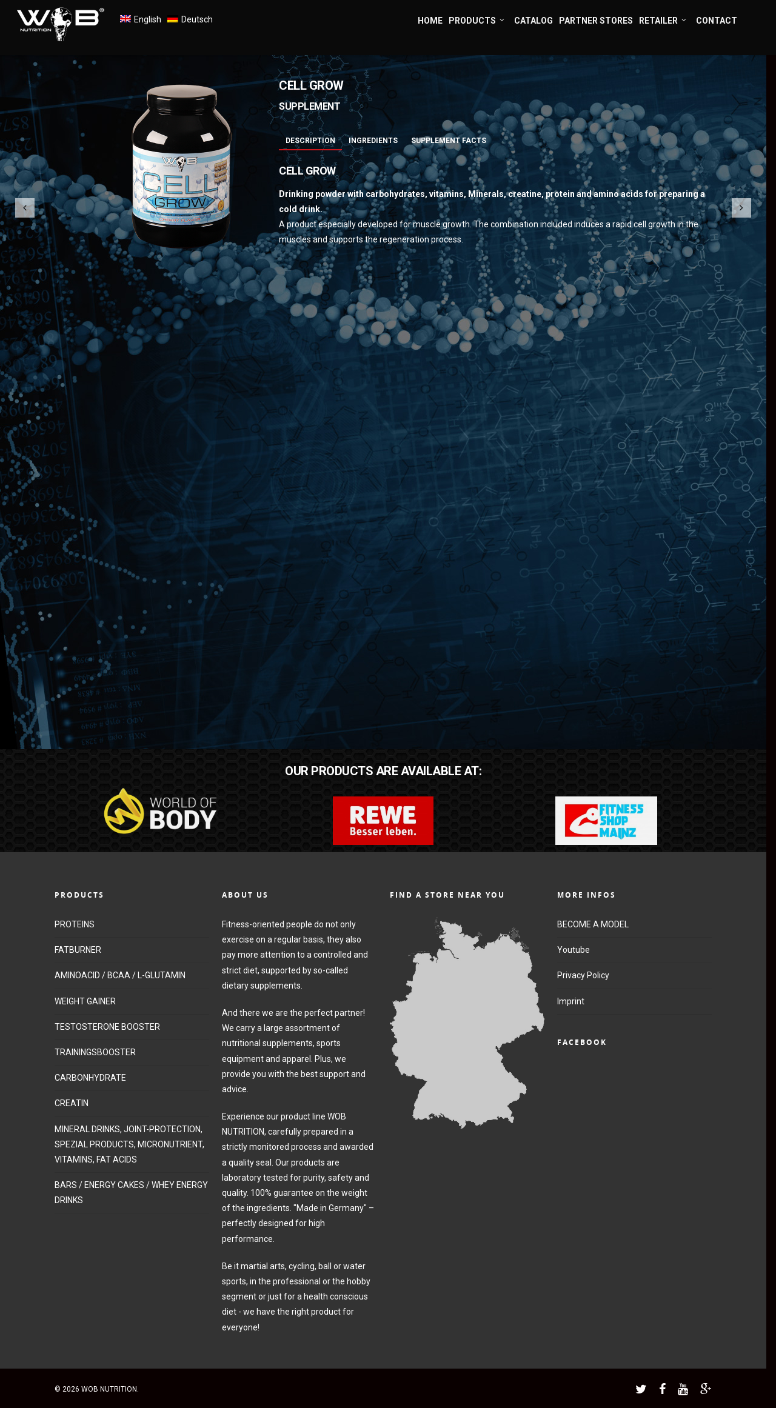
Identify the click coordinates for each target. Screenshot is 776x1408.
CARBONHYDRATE (90, 1078)
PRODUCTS (477, 20)
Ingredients (373, 140)
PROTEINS (75, 924)
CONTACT (716, 20)
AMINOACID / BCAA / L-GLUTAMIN (120, 975)
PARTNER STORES (596, 20)
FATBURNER (78, 950)
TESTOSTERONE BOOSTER (107, 1027)
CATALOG (533, 20)
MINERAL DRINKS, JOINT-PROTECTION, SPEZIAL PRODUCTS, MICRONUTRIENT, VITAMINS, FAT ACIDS (129, 1144)
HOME (430, 20)
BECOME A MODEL (593, 924)
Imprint (570, 1001)
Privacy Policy (583, 975)
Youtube (573, 950)
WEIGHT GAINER (85, 1001)
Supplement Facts (448, 140)
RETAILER (663, 20)
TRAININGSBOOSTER (95, 1052)
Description (310, 140)
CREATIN (72, 1103)
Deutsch (197, 19)
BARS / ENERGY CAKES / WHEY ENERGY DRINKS (131, 1192)
